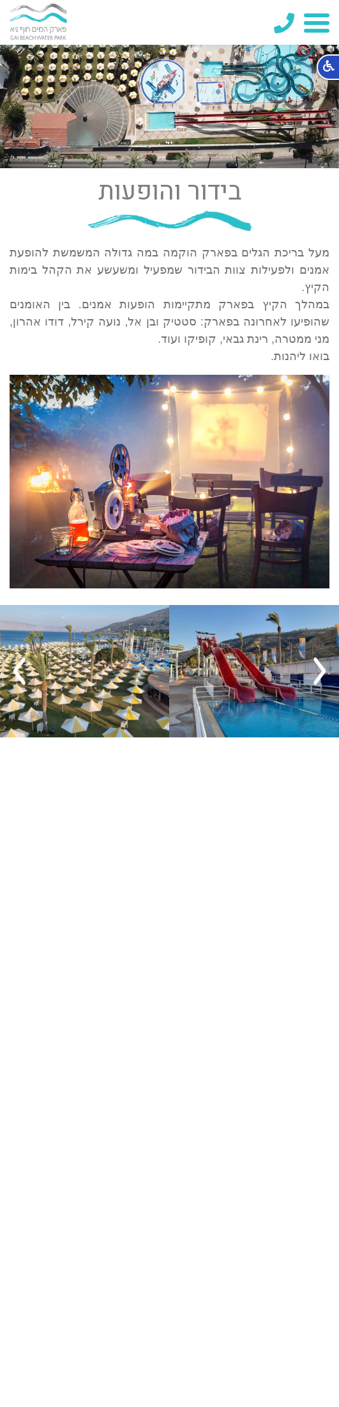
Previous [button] (320, 672)
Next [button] (19, 672)
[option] (254, 671)
